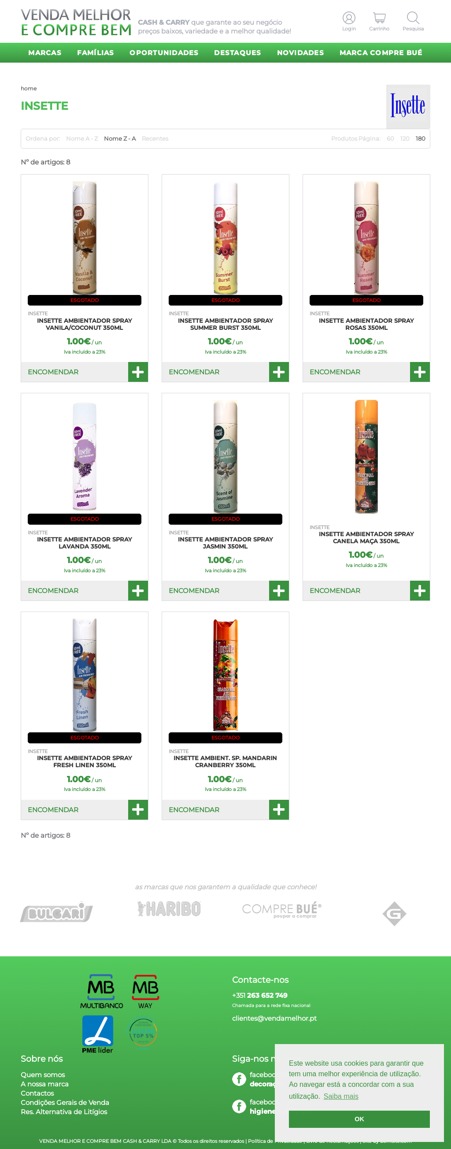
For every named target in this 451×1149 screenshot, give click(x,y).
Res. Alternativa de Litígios (64, 1112)
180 (420, 138)
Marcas (45, 52)
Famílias (96, 52)
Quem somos (43, 1075)
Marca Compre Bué (381, 52)
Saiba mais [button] (341, 1096)
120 (405, 138)
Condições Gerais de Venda (65, 1102)
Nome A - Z (82, 138)
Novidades (300, 52)
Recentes (155, 138)
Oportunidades (164, 52)
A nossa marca (45, 1084)
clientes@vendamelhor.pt (274, 1018)
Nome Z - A (120, 138)
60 (390, 138)
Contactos (37, 1093)
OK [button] (359, 1119)
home (29, 88)
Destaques (237, 52)
